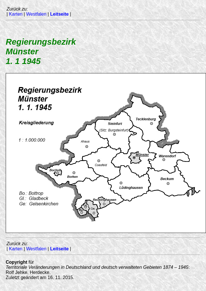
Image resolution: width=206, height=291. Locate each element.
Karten (16, 14)
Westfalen (36, 14)
